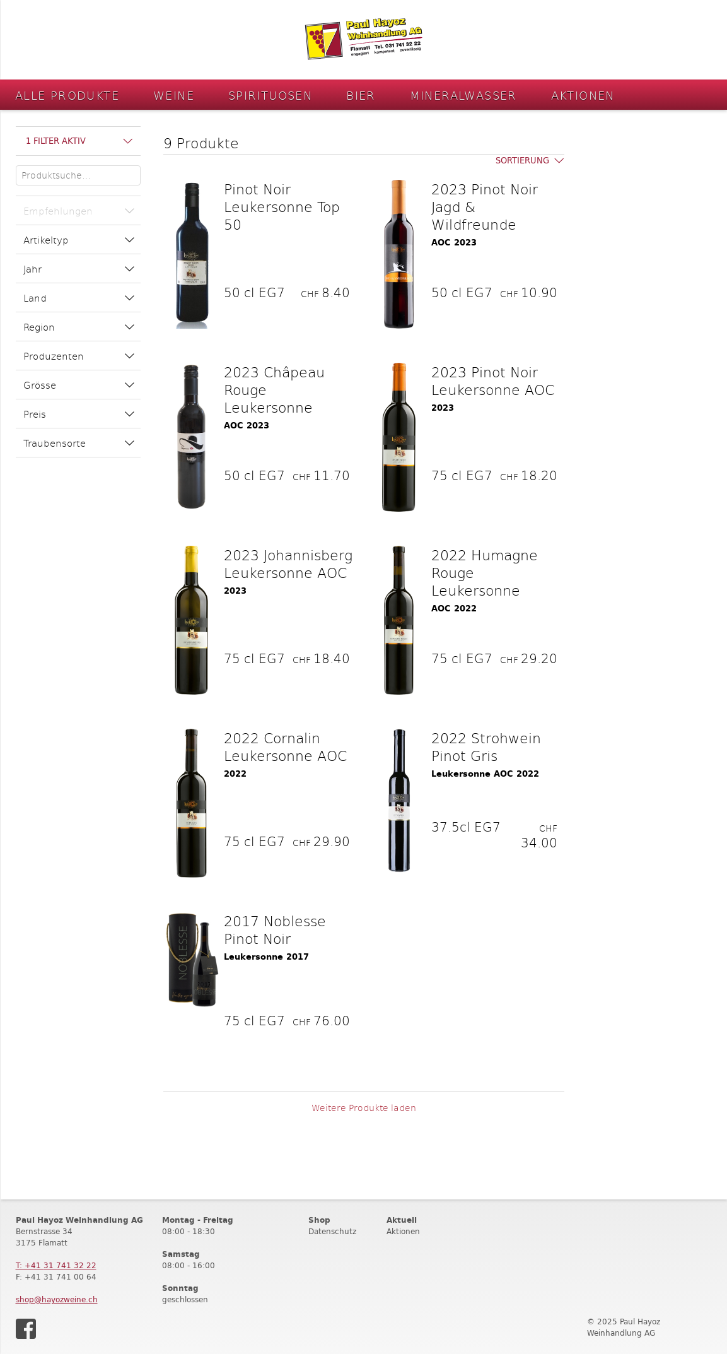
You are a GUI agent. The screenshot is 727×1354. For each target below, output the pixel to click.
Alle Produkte (67, 95)
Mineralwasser (463, 95)
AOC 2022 (454, 608)
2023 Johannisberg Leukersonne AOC (288, 563)
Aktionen (583, 95)
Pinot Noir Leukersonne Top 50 (282, 206)
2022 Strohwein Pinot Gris (486, 746)
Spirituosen (270, 95)
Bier (361, 95)
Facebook (26, 1329)
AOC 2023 (454, 242)
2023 (442, 408)
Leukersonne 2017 (266, 956)
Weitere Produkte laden (363, 1108)
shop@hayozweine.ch (57, 1299)
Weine (173, 95)
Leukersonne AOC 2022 (485, 773)
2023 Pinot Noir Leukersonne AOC (492, 380)
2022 (235, 773)
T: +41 (56, 1265)
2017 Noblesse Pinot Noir (275, 929)
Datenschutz (332, 1231)
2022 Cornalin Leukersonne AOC (285, 746)
